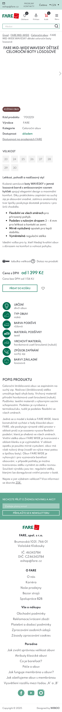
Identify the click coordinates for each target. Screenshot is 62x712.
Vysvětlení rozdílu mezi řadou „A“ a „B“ (31, 683)
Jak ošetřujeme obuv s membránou (31, 677)
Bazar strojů (31, 593)
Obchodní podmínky (31, 613)
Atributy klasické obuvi (31, 655)
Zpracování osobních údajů (31, 630)
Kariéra (31, 582)
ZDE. (18, 482)
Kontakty (29, 6)
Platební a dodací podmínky (31, 624)
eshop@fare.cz (10, 5)
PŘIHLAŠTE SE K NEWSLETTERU (31, 512)
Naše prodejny (31, 587)
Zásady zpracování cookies (31, 635)
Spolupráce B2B (31, 598)
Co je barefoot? (31, 661)
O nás (31, 576)
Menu (57, 16)
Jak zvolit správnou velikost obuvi (31, 650)
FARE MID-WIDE (20, 34)
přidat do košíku (19, 288)
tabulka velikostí (16, 261)
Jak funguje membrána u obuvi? (31, 672)
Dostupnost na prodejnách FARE (22, 139)
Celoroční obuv (39, 34)
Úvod (5, 34)
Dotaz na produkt (44, 261)
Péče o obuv (31, 666)
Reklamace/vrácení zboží (31, 619)
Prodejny (29, 3)
